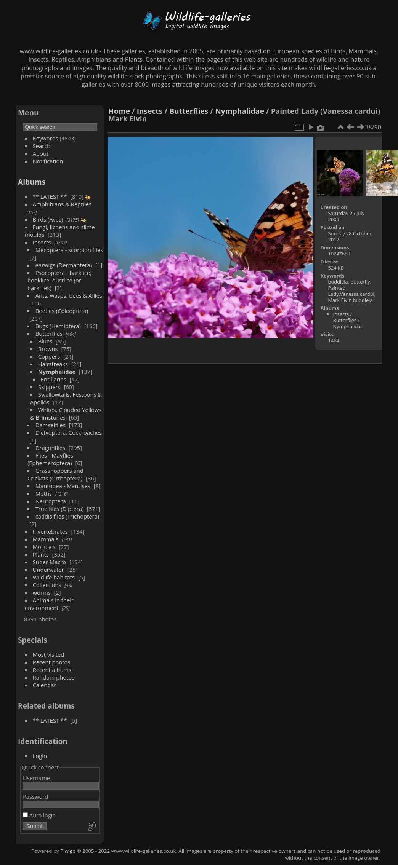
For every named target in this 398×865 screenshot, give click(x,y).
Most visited (48, 654)
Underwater (48, 569)
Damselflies (50, 425)
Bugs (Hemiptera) (58, 326)
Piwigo (67, 850)
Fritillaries (53, 379)
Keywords (45, 138)
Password (35, 796)
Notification (48, 161)
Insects (42, 242)
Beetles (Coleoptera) (61, 310)
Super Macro (49, 562)
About (40, 153)
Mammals (46, 539)
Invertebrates (50, 531)
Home (119, 111)
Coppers (49, 356)
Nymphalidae (57, 371)
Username (36, 778)
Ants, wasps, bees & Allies (68, 295)
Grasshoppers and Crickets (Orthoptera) (55, 474)
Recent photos (52, 662)
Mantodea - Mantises (62, 486)
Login (40, 756)
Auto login (39, 815)
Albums (31, 182)
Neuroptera (50, 501)
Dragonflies (50, 448)
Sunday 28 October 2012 (350, 236)
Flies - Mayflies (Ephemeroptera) (50, 459)
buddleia (338, 281)
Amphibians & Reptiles (62, 204)
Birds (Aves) (48, 219)
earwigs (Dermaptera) (63, 265)
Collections (47, 585)
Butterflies (49, 333)
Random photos (54, 677)
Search (42, 146)
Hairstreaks (53, 364)
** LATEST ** (50, 196)
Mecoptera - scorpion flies (69, 250)
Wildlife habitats (54, 577)
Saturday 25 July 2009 (346, 216)
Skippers (49, 387)
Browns (48, 349)
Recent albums (52, 669)
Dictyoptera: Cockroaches (68, 432)
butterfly (360, 281)
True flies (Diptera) (59, 508)
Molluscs (44, 547)
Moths (43, 493)
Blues (45, 341)
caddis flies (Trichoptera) (67, 516)
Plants (41, 554)
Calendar (44, 685)
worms (42, 592)
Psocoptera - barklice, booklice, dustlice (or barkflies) (59, 280)
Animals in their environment (49, 603)
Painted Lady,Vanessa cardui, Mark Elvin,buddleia (352, 293)
